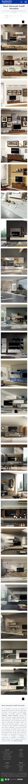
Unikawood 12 (14, 626)
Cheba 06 (14, 486)
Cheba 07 (14, 542)
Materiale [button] (11, 16)
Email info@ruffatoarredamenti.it (20, 776)
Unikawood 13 (14, 374)
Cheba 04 (14, 234)
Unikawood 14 (14, 682)
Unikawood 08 (14, 346)
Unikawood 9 (14, 654)
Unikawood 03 (14, 318)
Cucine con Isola (7, 757)
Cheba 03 (14, 458)
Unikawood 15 (14, 290)
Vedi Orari (21, 770)
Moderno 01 (14, 150)
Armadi (21, 753)
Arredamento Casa (8, 11)
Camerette (21, 756)
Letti (21, 752)
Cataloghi (21, 768)
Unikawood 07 (14, 402)
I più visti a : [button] (20, 16)
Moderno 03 (14, 66)
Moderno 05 (14, 94)
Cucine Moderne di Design (7, 752)
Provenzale (14, 206)
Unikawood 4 (14, 598)
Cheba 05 (14, 514)
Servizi (21, 769)
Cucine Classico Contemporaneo (7, 754)
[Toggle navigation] (26, 2)
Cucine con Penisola (7, 756)
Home (3, 11)
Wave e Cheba (14, 38)
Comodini (21, 755)
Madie (7, 768)
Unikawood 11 (14, 570)
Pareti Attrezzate (14, 11)
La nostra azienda (21, 765)
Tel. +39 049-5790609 (7, 776)
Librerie (7, 765)
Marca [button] (6, 16)
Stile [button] (15, 16)
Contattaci (21, 766)
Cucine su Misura (7, 759)
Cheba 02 (14, 430)
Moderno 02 (14, 178)
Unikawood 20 (14, 262)
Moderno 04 (14, 122)
